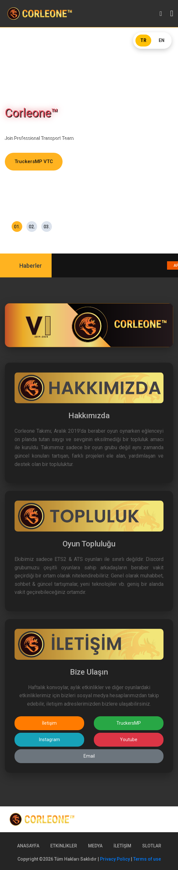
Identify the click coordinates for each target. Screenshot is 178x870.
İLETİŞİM (122, 845)
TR (143, 40)
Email (89, 756)
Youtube (128, 739)
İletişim (49, 723)
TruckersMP (128, 723)
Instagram (49, 739)
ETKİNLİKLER (63, 845)
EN (161, 40)
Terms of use (147, 859)
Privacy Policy (115, 859)
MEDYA (95, 845)
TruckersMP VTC (34, 161)
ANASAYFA (28, 845)
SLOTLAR (151, 845)
